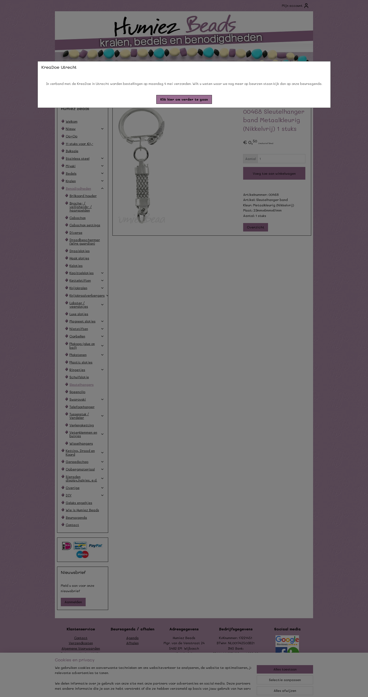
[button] (184, 99)
